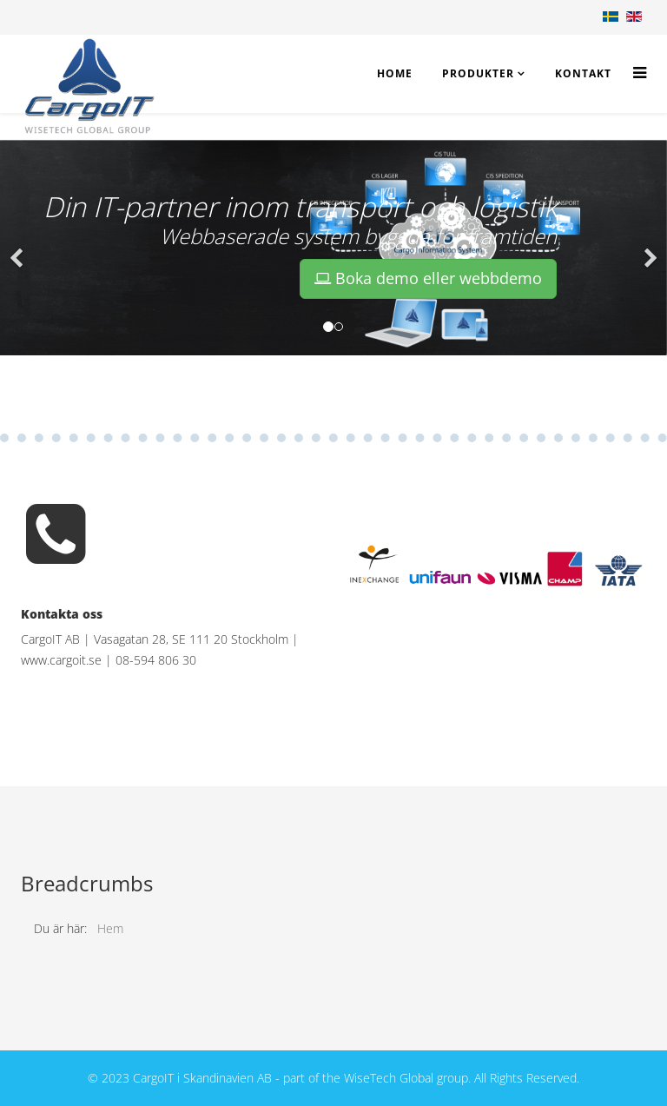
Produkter (478, 73)
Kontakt (583, 73)
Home (395, 73)
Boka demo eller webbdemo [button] (428, 278)
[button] (17, 247)
